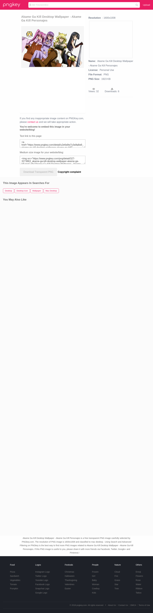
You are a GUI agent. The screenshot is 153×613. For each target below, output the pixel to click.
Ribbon (139, 588)
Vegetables (15, 580)
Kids (94, 593)
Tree (116, 588)
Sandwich (14, 576)
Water (138, 584)
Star (116, 584)
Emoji (138, 572)
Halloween (69, 576)
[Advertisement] (67, 90)
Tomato (13, 584)
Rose (138, 580)
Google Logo (41, 593)
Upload (146, 5)
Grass (117, 580)
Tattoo (138, 593)
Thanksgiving (71, 580)
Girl (93, 576)
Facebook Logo (42, 584)
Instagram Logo (42, 572)
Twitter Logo (41, 576)
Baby (94, 580)
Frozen (95, 572)
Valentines (69, 584)
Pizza (12, 572)
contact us (32, 122)
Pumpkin (14, 588)
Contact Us (123, 605)
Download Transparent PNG (38, 172)
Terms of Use (144, 605)
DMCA (133, 605)
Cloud (117, 572)
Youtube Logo (41, 580)
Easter (68, 588)
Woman (95, 584)
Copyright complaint (69, 172)
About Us (112, 605)
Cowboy (96, 588)
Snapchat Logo (42, 588)
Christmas (69, 572)
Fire (116, 576)
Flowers (139, 576)
